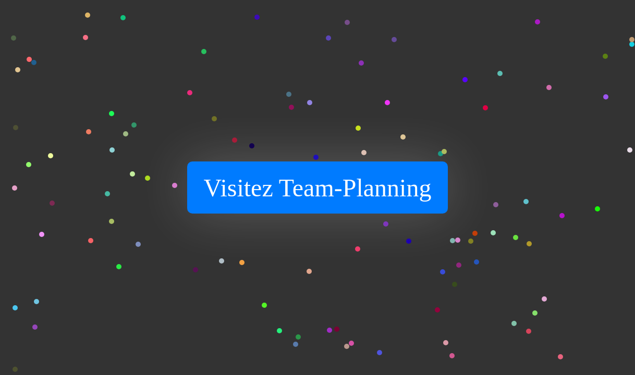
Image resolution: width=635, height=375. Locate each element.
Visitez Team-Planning (318, 188)
